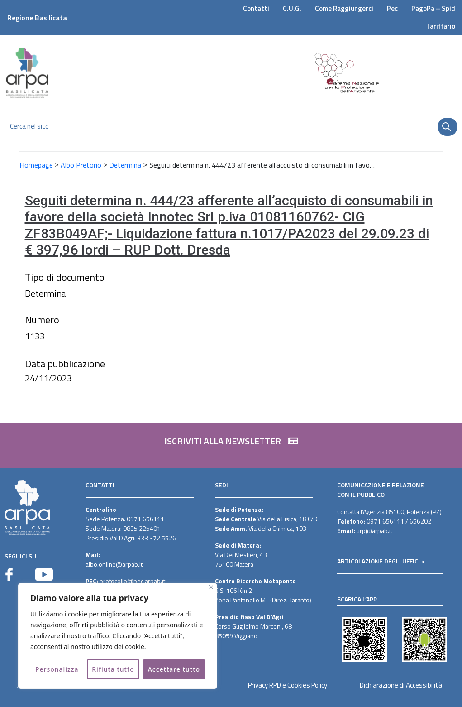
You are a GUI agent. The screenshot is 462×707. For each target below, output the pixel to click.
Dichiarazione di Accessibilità (401, 685)
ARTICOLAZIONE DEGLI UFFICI (378, 561)
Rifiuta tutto (113, 669)
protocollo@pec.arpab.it (132, 581)
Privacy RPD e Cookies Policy (287, 685)
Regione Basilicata (37, 17)
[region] (117, 636)
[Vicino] (211, 587)
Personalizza (57, 669)
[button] (231, 446)
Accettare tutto (174, 669)
